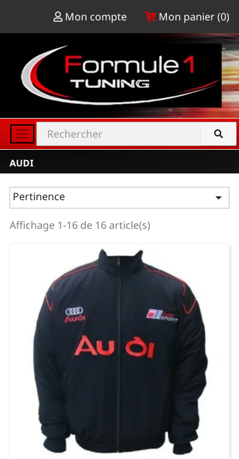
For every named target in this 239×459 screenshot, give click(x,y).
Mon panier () (187, 17)
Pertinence (119, 197)
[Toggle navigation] (22, 133)
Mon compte (91, 17)
